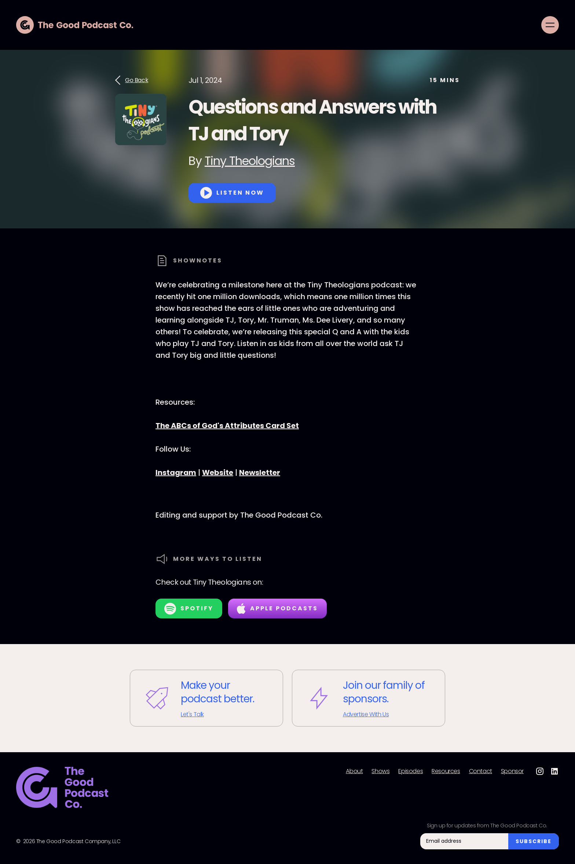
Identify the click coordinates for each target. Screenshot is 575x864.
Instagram (175, 472)
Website (217, 472)
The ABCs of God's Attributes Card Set (227, 425)
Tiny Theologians (250, 160)
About (354, 771)
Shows (380, 771)
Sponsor (512, 771)
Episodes (410, 771)
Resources (446, 771)
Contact (480, 771)
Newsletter (259, 472)
